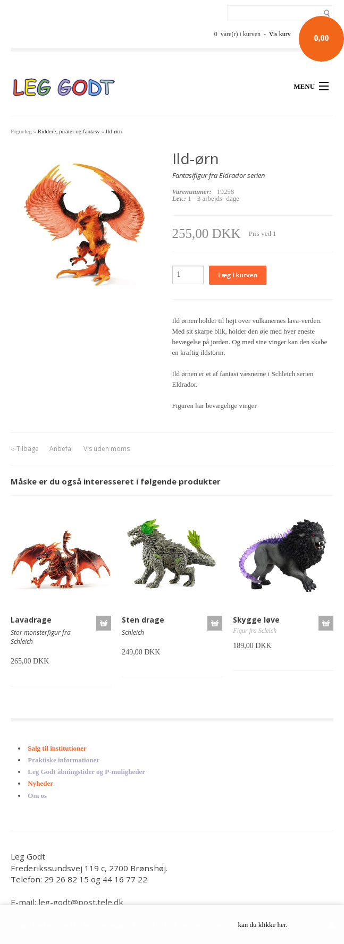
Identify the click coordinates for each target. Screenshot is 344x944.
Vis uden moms (106, 448)
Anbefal (61, 448)
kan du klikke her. (263, 925)
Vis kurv (280, 34)
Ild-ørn (114, 131)
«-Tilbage (25, 448)
